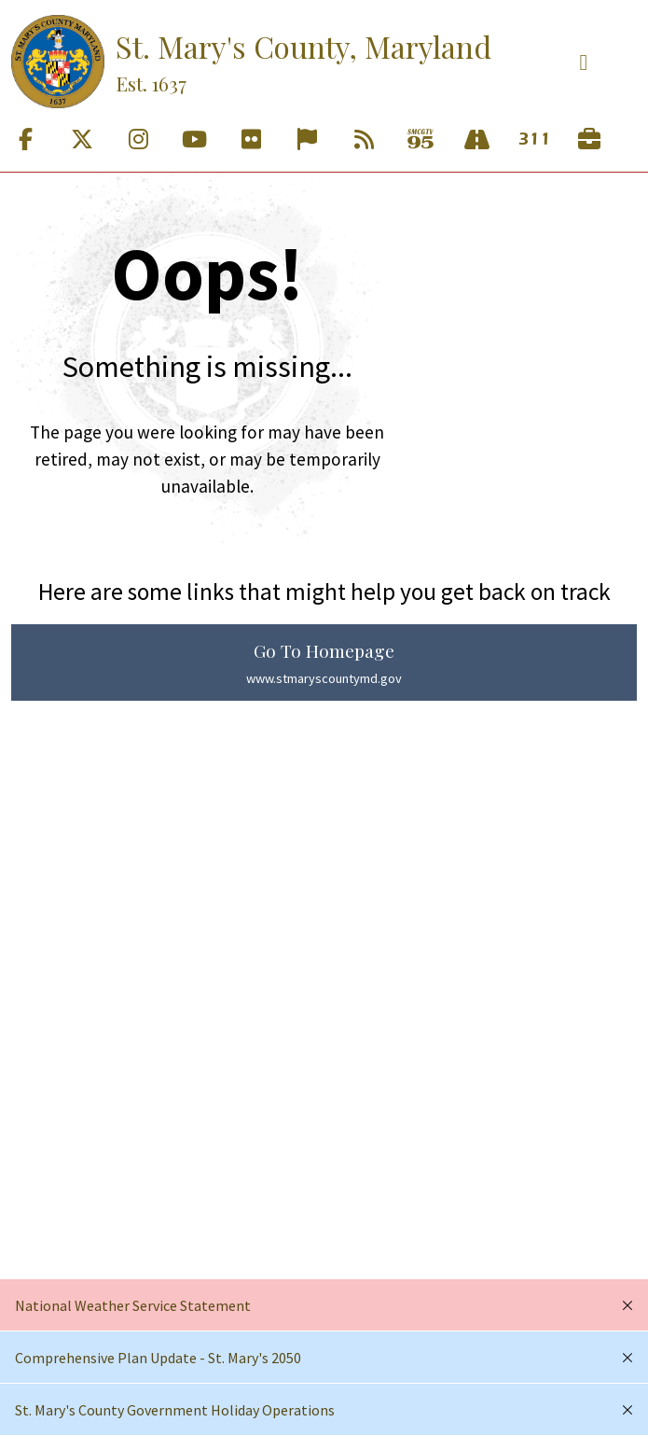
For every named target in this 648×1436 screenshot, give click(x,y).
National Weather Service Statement (133, 1305)
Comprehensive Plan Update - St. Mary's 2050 (158, 1357)
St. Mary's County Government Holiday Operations (175, 1410)
